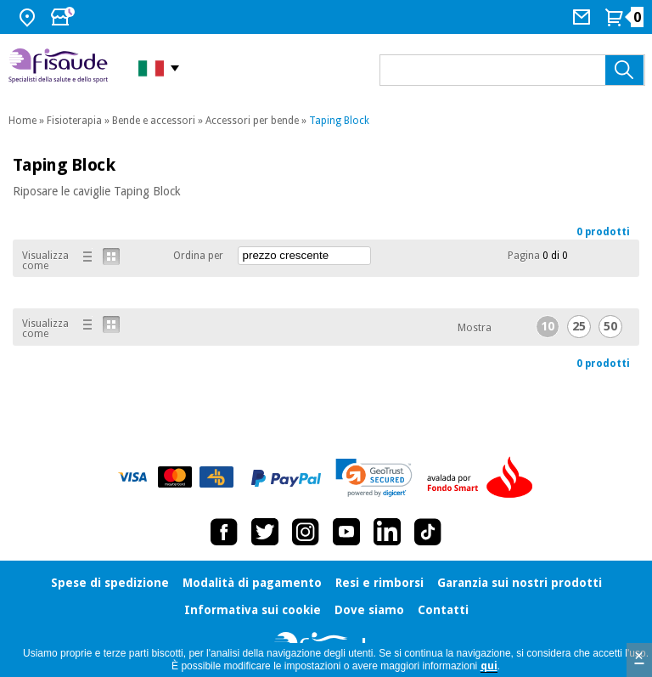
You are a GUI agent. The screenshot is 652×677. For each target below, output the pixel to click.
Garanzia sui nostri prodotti (519, 583)
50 (610, 326)
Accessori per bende (252, 121)
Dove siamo (369, 610)
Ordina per (198, 256)
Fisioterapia (74, 121)
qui (489, 666)
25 (579, 326)
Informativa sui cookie (252, 610)
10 (547, 326)
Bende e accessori (153, 121)
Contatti (443, 610)
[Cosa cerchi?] (512, 70)
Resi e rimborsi (379, 583)
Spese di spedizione (110, 583)
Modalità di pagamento (252, 583)
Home (22, 121)
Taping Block (339, 121)
